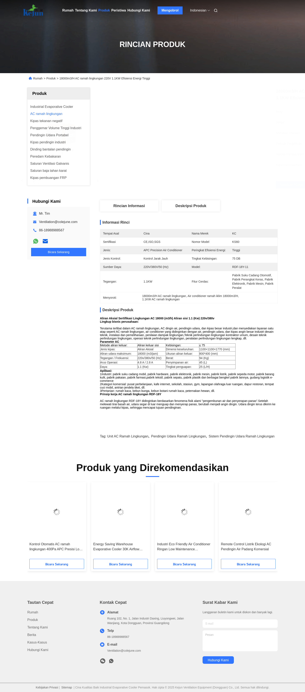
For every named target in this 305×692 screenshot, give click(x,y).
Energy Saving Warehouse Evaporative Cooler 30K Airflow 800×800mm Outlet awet (116, 547)
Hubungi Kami (138, 10)
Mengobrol (170, 10)
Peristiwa (118, 10)
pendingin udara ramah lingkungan (178, 436)
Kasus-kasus (37, 642)
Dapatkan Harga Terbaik (215, 184)
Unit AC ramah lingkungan (127, 436)
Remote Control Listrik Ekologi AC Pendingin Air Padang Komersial (246, 546)
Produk (104, 10)
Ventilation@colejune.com (58, 222)
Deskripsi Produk (190, 206)
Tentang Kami (86, 10)
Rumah (68, 10)
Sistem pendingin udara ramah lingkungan (242, 436)
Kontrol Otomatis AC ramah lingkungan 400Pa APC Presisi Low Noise (55, 547)
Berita (31, 635)
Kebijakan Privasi (47, 687)
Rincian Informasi (129, 206)
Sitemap (66, 687)
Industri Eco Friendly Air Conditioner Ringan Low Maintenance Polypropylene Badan (183, 547)
